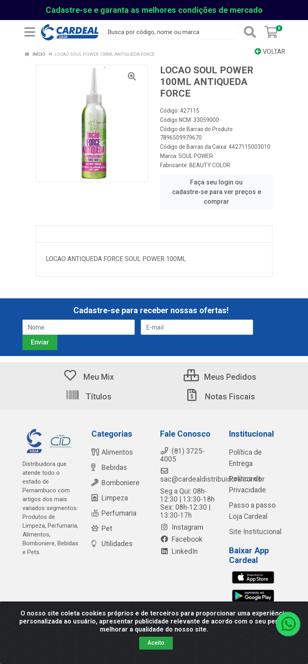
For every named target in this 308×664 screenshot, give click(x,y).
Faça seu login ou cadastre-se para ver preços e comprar (216, 191)
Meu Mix (88, 377)
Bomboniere (115, 483)
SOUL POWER (195, 156)
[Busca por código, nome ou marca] (171, 32)
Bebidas (109, 468)
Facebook (181, 539)
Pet (101, 528)
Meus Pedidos (220, 377)
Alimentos (112, 452)
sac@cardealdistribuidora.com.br (212, 475)
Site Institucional (255, 532)
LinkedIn (179, 551)
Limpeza (109, 498)
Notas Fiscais (219, 396)
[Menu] (29, 32)
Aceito (156, 643)
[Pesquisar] (250, 32)
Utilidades (112, 544)
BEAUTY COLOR (209, 165)
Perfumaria (113, 513)
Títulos (88, 396)
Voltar (270, 51)
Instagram (181, 527)
